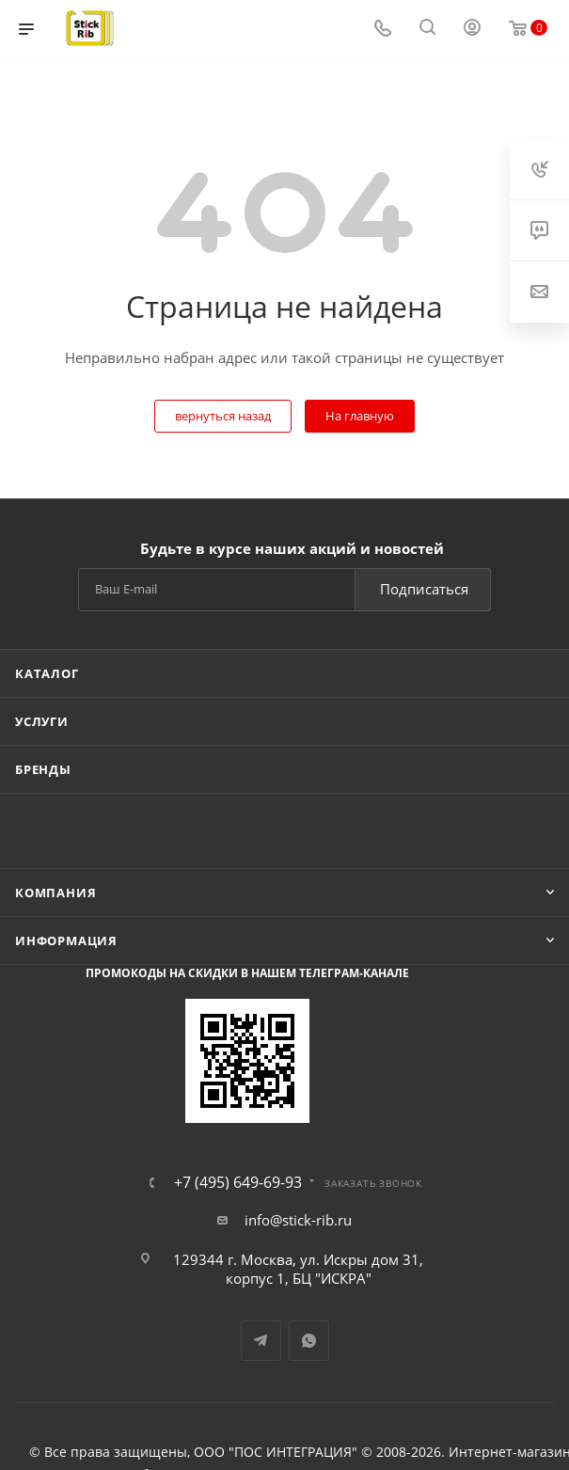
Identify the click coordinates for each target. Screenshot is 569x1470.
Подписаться (424, 588)
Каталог (47, 673)
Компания (55, 892)
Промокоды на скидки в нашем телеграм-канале (247, 973)
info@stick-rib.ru (298, 1219)
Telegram (261, 1340)
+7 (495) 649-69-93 (238, 1182)
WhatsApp (309, 1340)
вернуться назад (223, 415)
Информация (66, 940)
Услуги (42, 721)
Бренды (43, 769)
